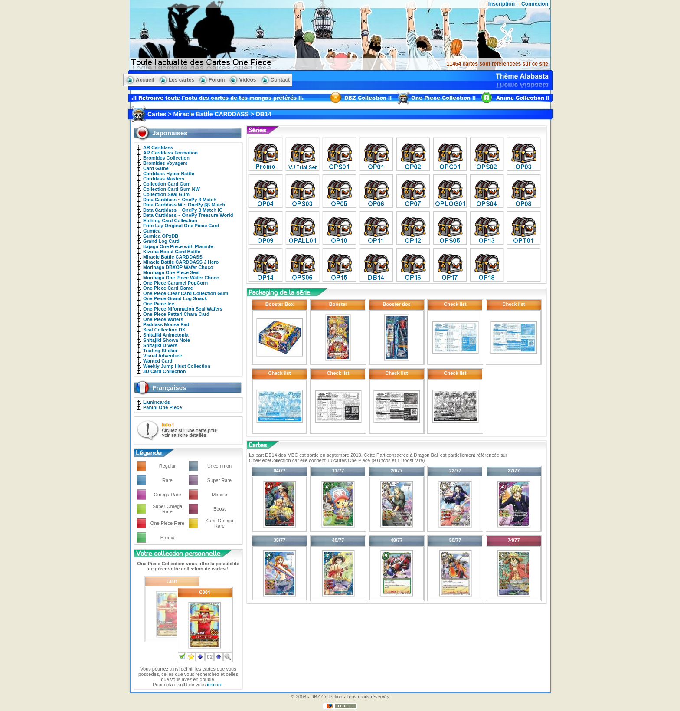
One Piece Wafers (163, 319)
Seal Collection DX (164, 329)
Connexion (534, 4)
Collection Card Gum (166, 184)
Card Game (156, 168)
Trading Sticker (160, 350)
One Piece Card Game (168, 288)
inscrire (214, 684)
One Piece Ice (158, 303)
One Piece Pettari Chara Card (176, 314)
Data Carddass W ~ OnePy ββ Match (184, 204)
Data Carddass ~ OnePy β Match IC (182, 210)
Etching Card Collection (170, 220)
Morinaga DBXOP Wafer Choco (178, 267)
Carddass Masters (163, 178)
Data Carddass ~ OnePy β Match (179, 199)
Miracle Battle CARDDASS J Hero (181, 262)
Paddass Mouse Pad (166, 324)
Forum (217, 80)
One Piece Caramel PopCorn (175, 282)
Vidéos (247, 80)
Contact (280, 80)
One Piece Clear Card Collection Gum (185, 293)
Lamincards (156, 402)
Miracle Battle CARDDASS (173, 256)
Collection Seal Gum (166, 194)
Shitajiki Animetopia (166, 334)
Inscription (501, 4)
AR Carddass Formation (170, 152)
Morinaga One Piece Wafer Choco (181, 277)
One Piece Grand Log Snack (175, 298)
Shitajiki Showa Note (166, 340)
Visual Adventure (162, 355)
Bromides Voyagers (165, 163)
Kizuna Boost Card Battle (171, 251)
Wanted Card (157, 361)
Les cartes (181, 80)
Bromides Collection (166, 158)
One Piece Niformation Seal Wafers (182, 308)
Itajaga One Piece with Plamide (178, 246)
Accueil (145, 80)
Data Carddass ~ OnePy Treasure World (188, 215)
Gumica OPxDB (160, 236)
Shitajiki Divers (160, 345)
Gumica (151, 230)
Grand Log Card (161, 241)
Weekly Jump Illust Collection (176, 366)
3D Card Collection (164, 371)
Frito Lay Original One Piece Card (181, 225)
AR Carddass (158, 147)
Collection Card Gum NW (171, 189)
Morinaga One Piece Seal (171, 272)
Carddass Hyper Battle (168, 173)
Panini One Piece (162, 407)
